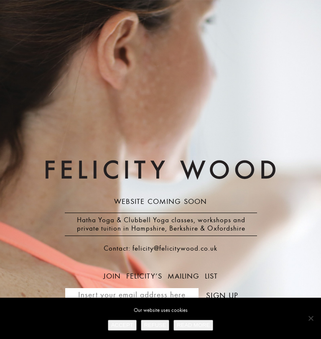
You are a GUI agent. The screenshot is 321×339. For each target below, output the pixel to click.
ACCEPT (122, 325)
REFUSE (155, 325)
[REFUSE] (310, 318)
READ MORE (193, 325)
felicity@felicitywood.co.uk (174, 248)
